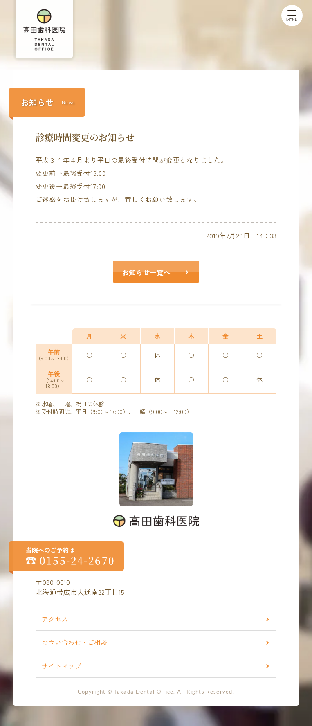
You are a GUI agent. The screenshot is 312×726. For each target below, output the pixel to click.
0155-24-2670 (77, 560)
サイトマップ (61, 666)
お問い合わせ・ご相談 (74, 642)
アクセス (55, 619)
